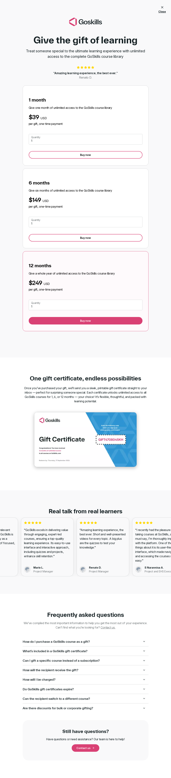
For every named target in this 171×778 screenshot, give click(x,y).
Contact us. (108, 627)
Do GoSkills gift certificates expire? (84, 689)
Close (162, 8)
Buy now (85, 154)
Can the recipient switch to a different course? (84, 698)
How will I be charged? (84, 679)
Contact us (85, 748)
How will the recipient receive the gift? (84, 670)
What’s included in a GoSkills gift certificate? (84, 651)
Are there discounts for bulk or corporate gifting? (84, 708)
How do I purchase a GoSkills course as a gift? (84, 641)
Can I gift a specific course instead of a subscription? (84, 660)
